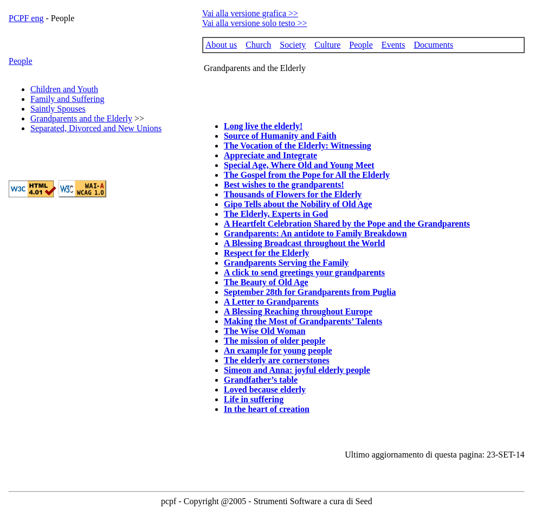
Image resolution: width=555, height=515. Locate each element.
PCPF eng (26, 18)
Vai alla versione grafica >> (250, 13)
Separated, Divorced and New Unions (96, 128)
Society (293, 44)
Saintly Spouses (58, 108)
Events (393, 44)
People (21, 61)
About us (221, 44)
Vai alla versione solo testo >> (254, 23)
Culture (327, 44)
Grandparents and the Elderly (81, 118)
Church (258, 44)
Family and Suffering (67, 99)
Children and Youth (64, 89)
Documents (433, 44)
